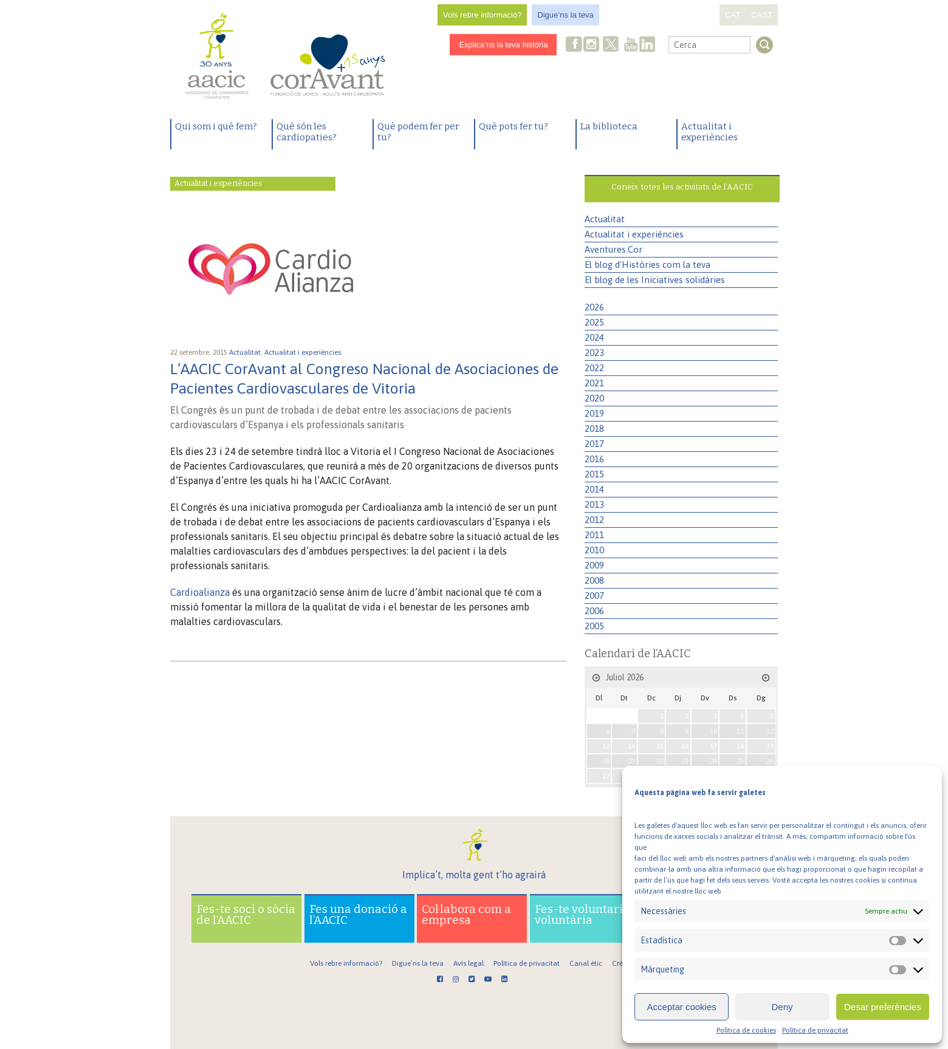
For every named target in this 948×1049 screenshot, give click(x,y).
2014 (594, 489)
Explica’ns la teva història (503, 44)
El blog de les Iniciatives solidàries (655, 280)
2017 (594, 444)
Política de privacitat (815, 1030)
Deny (781, 1007)
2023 (594, 352)
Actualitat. (246, 352)
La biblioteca (608, 126)
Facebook (574, 45)
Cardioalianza (200, 592)
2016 (594, 459)
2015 (594, 474)
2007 (594, 595)
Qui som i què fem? (216, 126)
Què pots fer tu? (513, 126)
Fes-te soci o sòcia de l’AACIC (245, 914)
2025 (594, 322)
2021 (594, 383)
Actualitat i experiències (709, 132)
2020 (594, 398)
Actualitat (605, 219)
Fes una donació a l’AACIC (358, 914)
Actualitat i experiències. (304, 352)
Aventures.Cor (613, 249)
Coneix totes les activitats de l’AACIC (682, 187)
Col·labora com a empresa (466, 914)
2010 (594, 550)
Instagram (592, 45)
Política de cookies (746, 1030)
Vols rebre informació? (482, 14)
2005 (594, 626)
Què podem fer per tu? (418, 132)
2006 (594, 611)
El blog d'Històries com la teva (647, 264)
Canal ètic (585, 963)
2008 (594, 580)
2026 (594, 307)
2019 (594, 413)
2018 (594, 428)
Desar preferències (882, 1007)
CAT (732, 14)
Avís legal (468, 963)
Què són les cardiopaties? (306, 132)
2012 (594, 519)
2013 (594, 504)
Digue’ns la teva (565, 14)
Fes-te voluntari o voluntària (583, 914)
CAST (761, 14)
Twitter (611, 45)
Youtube (631, 45)
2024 (594, 337)
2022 (594, 368)
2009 (594, 565)
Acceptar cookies (681, 1007)
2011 (594, 535)
